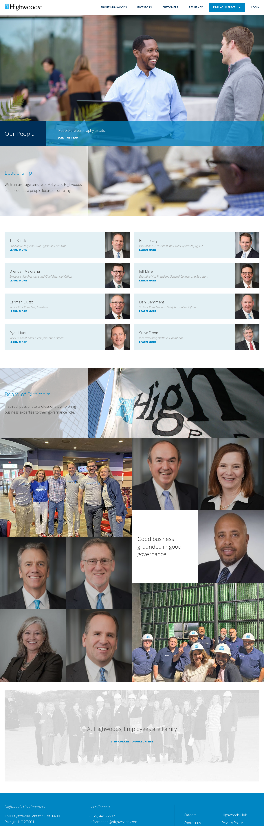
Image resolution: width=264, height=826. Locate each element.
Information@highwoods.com (113, 821)
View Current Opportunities (132, 741)
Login (255, 7)
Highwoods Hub (234, 814)
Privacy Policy (232, 822)
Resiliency (195, 7)
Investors (144, 7)
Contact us (192, 822)
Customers (170, 7)
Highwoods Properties (23, 8)
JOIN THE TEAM (68, 137)
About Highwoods (114, 7)
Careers (190, 814)
